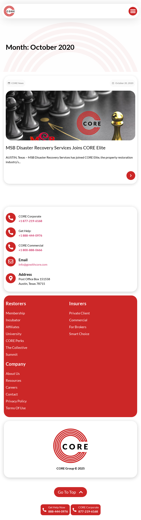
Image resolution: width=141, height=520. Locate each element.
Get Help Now (56, 507)
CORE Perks (15, 341)
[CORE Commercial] (11, 247)
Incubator (13, 320)
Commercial (78, 320)
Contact (12, 394)
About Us (13, 373)
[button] (133, 11)
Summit (12, 354)
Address (25, 274)
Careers (11, 387)
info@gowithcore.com (33, 264)
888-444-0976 (58, 511)
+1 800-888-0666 (30, 250)
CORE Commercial (31, 245)
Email (23, 260)
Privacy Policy (16, 401)
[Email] (11, 261)
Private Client (79, 313)
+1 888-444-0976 (30, 235)
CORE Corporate (88, 507)
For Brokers (77, 327)
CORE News (17, 83)
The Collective (16, 347)
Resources (13, 380)
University (13, 334)
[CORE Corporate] (74, 510)
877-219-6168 (88, 511)
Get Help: (25, 231)
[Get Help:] (11, 232)
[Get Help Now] (44, 510)
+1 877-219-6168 (30, 221)
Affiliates (12, 327)
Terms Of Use (16, 408)
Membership (15, 313)
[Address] (11, 278)
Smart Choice (79, 334)
